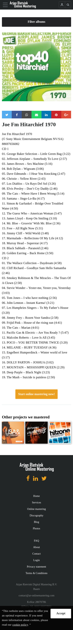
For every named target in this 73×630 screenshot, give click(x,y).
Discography (36, 515)
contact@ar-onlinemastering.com (36, 595)
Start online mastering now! (36, 394)
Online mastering (36, 509)
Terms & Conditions (36, 573)
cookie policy (20, 624)
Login (36, 560)
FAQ (36, 540)
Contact (36, 553)
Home (36, 496)
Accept (60, 613)
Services (36, 502)
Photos (36, 528)
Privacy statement (36, 566)
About (36, 547)
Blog (36, 522)
